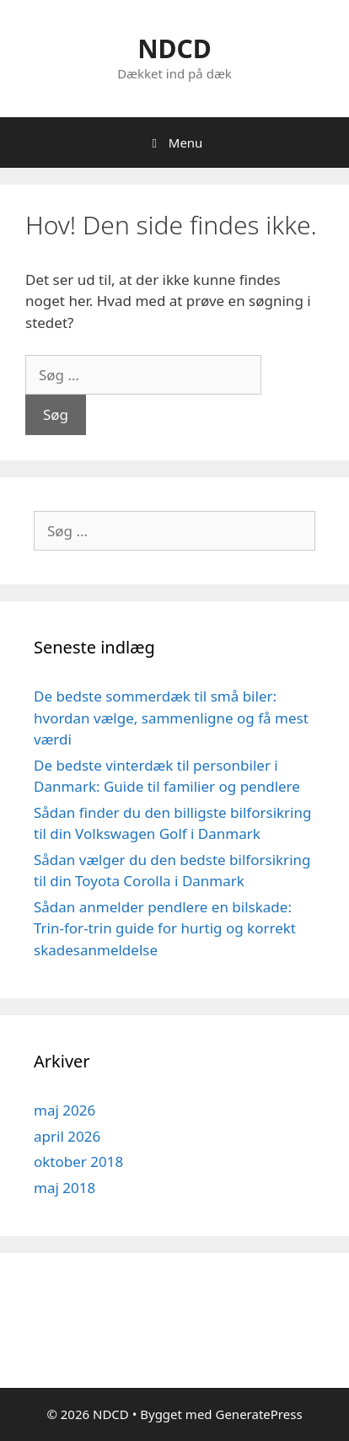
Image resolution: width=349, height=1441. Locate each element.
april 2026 (67, 1136)
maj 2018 (64, 1187)
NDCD (174, 48)
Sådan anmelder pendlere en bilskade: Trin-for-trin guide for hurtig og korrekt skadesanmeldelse (165, 928)
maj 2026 (64, 1110)
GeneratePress (258, 1414)
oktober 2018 (78, 1161)
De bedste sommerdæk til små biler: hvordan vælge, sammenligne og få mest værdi (171, 717)
